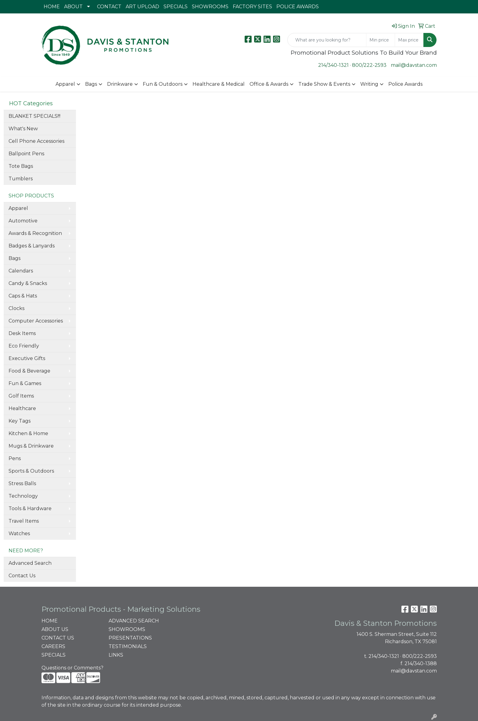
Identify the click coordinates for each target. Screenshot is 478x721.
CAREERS (53, 646)
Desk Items (22, 333)
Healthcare (22, 408)
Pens (15, 458)
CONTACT (109, 6)
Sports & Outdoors (31, 471)
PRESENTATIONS (130, 638)
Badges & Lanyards (32, 246)
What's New (23, 129)
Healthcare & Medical (218, 84)
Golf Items (21, 396)
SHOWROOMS (210, 6)
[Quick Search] (326, 40)
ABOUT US (54, 629)
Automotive (23, 221)
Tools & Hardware (30, 508)
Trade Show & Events (324, 84)
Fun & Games (25, 383)
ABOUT (73, 6)
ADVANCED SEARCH (134, 621)
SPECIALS (176, 6)
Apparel (65, 84)
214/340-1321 (333, 65)
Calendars (21, 271)
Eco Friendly (24, 346)
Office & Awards (269, 84)
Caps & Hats (23, 296)
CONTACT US (57, 638)
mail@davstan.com (414, 65)
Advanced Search (30, 563)
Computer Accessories (36, 321)
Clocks (16, 308)
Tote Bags (21, 166)
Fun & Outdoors (162, 84)
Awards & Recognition (35, 233)
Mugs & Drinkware (31, 446)
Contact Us (22, 576)
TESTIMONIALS (128, 646)
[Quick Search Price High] (409, 40)
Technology (23, 496)
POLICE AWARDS (297, 6)
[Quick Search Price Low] (380, 40)
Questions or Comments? (72, 668)
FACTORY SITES (252, 6)
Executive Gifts (27, 358)
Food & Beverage (29, 371)
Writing (369, 84)
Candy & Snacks (28, 283)
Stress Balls (22, 483)
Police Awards (405, 84)
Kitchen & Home (28, 433)
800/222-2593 (369, 65)
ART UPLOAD (142, 6)
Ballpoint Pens (26, 154)
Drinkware (120, 84)
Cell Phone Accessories (36, 141)
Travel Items (24, 521)
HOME (52, 6)
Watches (19, 533)
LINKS (116, 655)
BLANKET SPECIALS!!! (34, 116)
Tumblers (21, 179)
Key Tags (20, 421)
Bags (91, 84)
